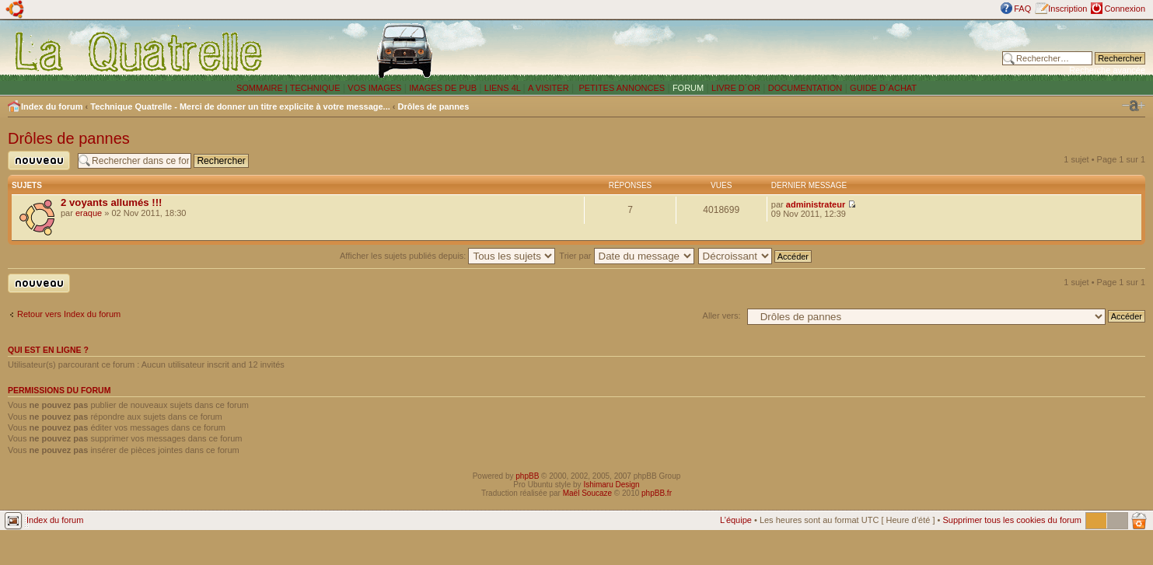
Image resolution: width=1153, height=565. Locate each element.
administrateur (815, 204)
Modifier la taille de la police (1133, 105)
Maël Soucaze (587, 493)
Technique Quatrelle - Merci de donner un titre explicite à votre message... (240, 106)
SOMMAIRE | (263, 87)
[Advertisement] (770, 50)
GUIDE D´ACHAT (883, 87)
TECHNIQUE (315, 87)
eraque (88, 213)
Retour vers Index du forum (69, 314)
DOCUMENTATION (805, 87)
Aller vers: (722, 315)
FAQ (1022, 8)
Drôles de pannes (434, 106)
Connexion (1124, 8)
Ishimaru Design (611, 484)
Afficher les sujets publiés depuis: (448, 255)
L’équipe (736, 520)
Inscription (1067, 8)
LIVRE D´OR (735, 87)
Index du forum (51, 106)
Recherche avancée (1107, 70)
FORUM (688, 87)
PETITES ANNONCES (620, 87)
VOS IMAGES (374, 87)
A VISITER (548, 87)
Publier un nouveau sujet (39, 160)
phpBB (527, 476)
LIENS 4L (503, 87)
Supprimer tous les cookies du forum (1011, 520)
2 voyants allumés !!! (111, 202)
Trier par (626, 255)
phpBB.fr (656, 493)
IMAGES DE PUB (443, 87)
